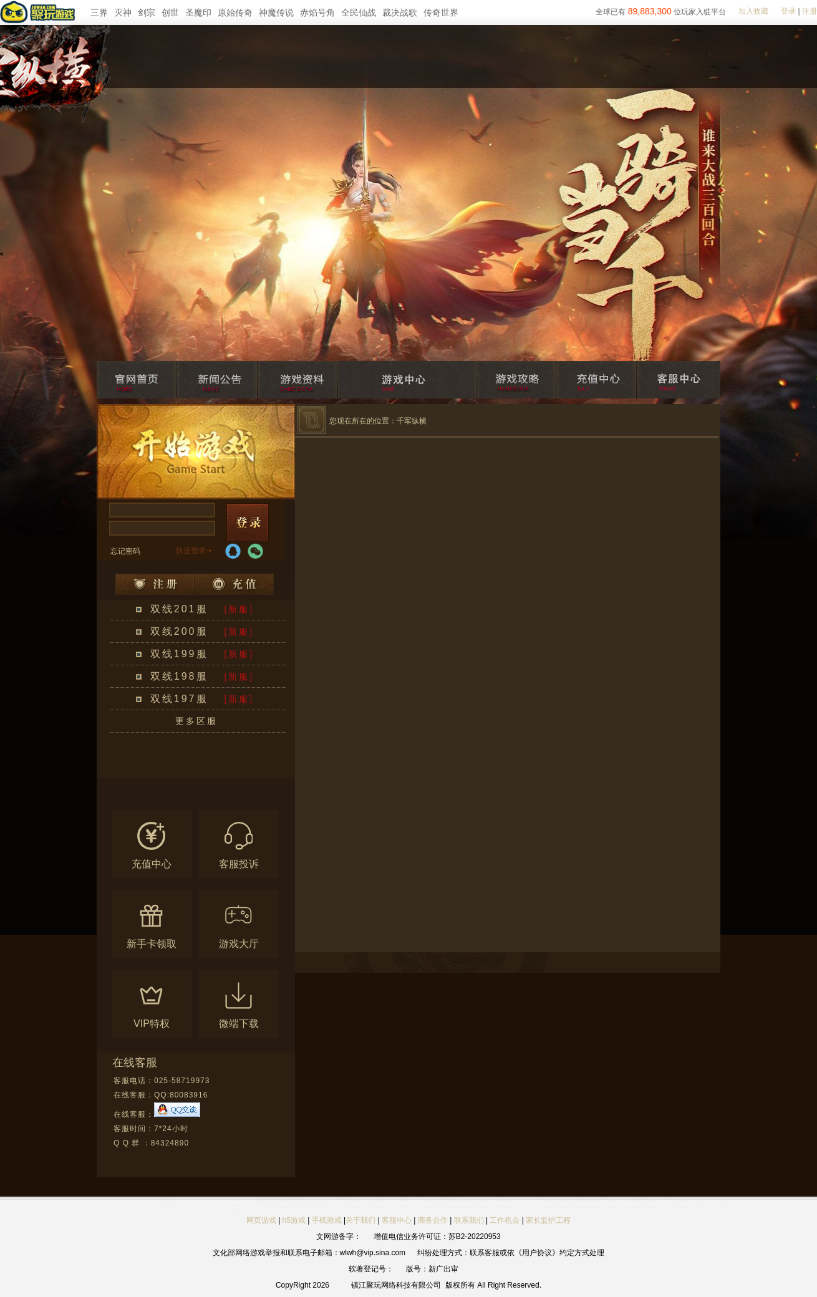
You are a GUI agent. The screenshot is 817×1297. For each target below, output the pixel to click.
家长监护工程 (548, 1220)
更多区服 (196, 721)
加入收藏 (753, 11)
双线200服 (179, 631)
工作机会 (505, 1220)
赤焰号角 (317, 12)
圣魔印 (198, 12)
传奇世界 (440, 12)
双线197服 (179, 698)
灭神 (123, 12)
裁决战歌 (399, 12)
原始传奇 (235, 12)
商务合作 (433, 1220)
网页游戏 (261, 1220)
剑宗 (146, 12)
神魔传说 (276, 12)
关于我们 (360, 1220)
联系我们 (470, 1220)
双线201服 (179, 609)
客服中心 (397, 1220)
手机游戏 (327, 1220)
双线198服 (179, 676)
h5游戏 (294, 1220)
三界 (99, 12)
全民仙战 (358, 12)
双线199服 (179, 653)
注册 (809, 11)
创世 (170, 12)
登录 (788, 11)
